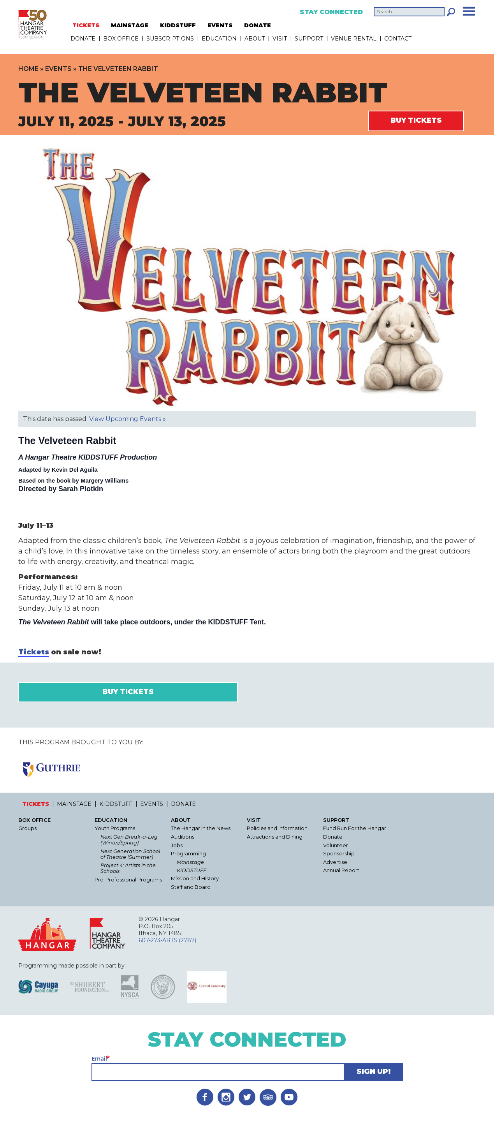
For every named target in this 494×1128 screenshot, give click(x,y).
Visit (279, 38)
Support (309, 38)
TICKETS (85, 25)
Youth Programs (115, 828)
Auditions (182, 837)
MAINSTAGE (129, 25)
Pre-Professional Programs (128, 880)
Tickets (33, 652)
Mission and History (195, 878)
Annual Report (341, 870)
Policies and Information (277, 828)
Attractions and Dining (274, 837)
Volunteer (335, 845)
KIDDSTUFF (178, 25)
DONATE (257, 25)
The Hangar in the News (200, 828)
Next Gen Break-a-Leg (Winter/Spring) (129, 840)
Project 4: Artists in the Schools (128, 868)
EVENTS (219, 25)
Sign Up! (374, 1071)
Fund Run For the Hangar (354, 828)
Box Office (121, 38)
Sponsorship (339, 854)
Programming (188, 854)
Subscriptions (170, 38)
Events (58, 68)
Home (28, 68)
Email (99, 1058)
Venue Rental (353, 38)
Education (219, 38)
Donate (333, 837)
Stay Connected (331, 12)
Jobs (177, 845)
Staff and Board (191, 887)
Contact (397, 38)
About (254, 38)
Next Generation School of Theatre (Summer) (130, 854)
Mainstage (190, 862)
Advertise (335, 862)
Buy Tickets (416, 120)
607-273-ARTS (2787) (167, 940)
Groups (27, 828)
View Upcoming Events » (127, 419)
